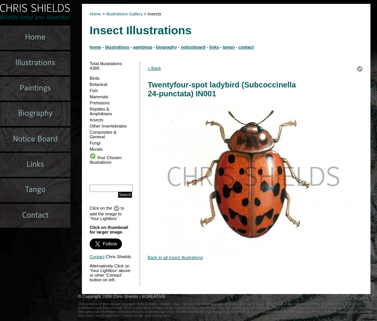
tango (228, 47)
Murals (96, 149)
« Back (154, 68)
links (214, 47)
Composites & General (103, 134)
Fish (94, 90)
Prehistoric (100, 103)
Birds (95, 78)
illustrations (117, 47)
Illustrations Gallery (124, 14)
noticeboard (193, 47)
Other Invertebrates (108, 126)
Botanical (98, 84)
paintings (142, 47)
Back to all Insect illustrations (175, 257)
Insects (96, 120)
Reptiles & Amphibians (101, 111)
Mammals (99, 96)
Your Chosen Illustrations (106, 160)
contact (246, 47)
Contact (97, 256)
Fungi (95, 143)
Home (95, 14)
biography (166, 47)
